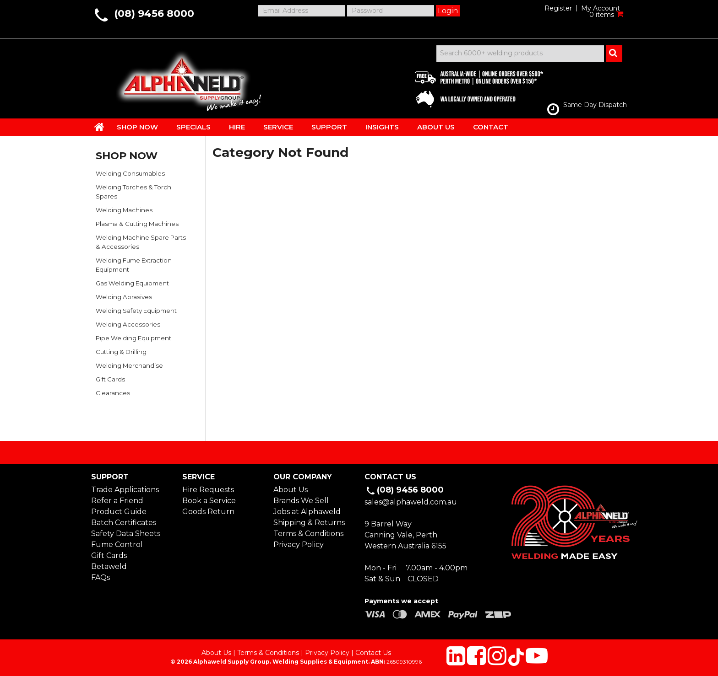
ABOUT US (436, 127)
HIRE (237, 127)
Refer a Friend (117, 500)
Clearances (113, 393)
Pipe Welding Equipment (133, 338)
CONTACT (490, 127)
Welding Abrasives (124, 296)
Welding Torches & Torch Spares (133, 191)
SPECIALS (193, 127)
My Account (600, 8)
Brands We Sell (301, 500)
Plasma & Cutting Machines (137, 223)
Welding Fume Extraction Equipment (134, 265)
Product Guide (119, 511)
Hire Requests (208, 489)
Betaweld (109, 566)
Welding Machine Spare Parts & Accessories (141, 242)
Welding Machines (124, 210)
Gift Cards (110, 379)
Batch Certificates (123, 522)
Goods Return (208, 511)
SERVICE (278, 127)
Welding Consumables (130, 173)
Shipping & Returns (309, 522)
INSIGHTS (382, 127)
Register (558, 8)
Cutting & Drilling (121, 351)
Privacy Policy (298, 544)
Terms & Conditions (308, 533)
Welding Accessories (128, 324)
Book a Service (209, 500)
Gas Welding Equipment (132, 283)
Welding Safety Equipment (136, 310)
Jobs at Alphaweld (307, 511)
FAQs (100, 577)
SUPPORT (329, 127)
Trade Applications (125, 489)
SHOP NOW (137, 127)
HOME (99, 126)
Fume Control (117, 544)
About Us (290, 489)
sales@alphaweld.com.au (410, 502)
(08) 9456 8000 (154, 13)
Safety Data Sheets (125, 533)
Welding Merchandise (129, 365)
